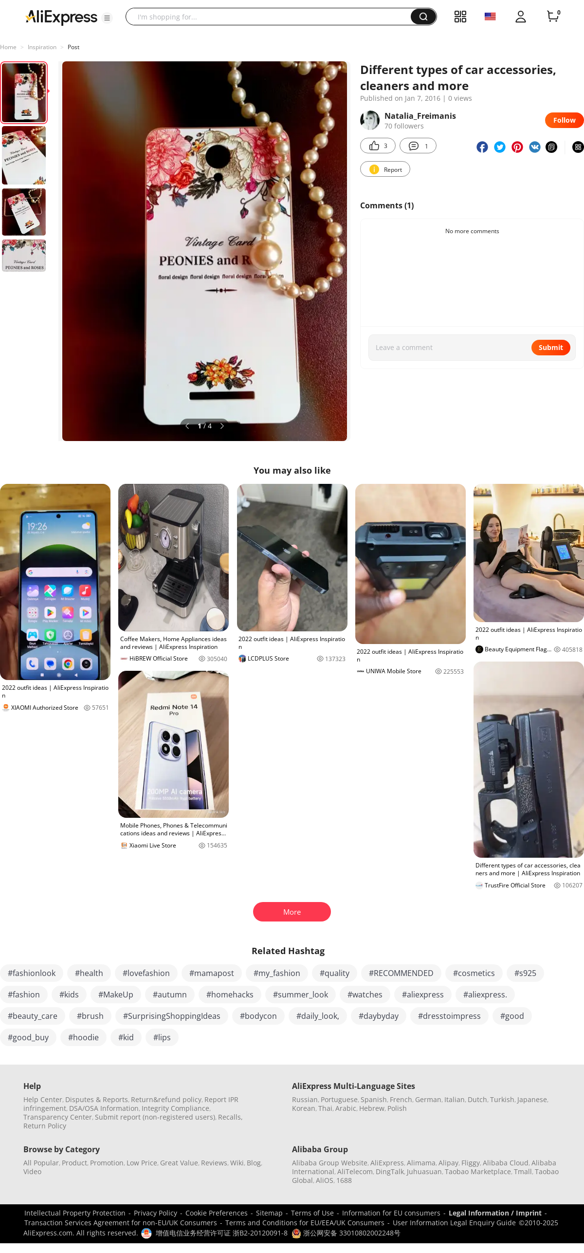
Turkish (502, 1099)
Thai (325, 1108)
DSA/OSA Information (104, 1108)
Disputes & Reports (96, 1099)
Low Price (142, 1162)
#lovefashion (146, 973)
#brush (90, 1016)
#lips (162, 1037)
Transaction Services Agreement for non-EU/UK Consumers (120, 1222)
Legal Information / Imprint (495, 1212)
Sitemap (269, 1212)
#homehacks (230, 994)
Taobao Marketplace (478, 1171)
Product (74, 1162)
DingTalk (390, 1171)
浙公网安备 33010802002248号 (346, 1232)
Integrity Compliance (175, 1108)
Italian (454, 1099)
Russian (305, 1099)
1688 (344, 1180)
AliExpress (387, 1162)
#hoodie (83, 1037)
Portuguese (339, 1099)
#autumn (170, 994)
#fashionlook (31, 973)
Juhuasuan (424, 1171)
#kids (69, 994)
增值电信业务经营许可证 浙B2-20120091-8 (222, 1232)
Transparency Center (57, 1117)
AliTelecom (355, 1171)
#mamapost (211, 973)
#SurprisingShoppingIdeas (171, 1016)
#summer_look (300, 994)
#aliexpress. (485, 994)
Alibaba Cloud (506, 1162)
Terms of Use (312, 1212)
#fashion (24, 994)
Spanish (374, 1099)
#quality (334, 973)
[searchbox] (272, 16)
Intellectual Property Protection (75, 1212)
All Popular (41, 1162)
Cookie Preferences (216, 1212)
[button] (107, 18)
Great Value (179, 1162)
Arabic (345, 1108)
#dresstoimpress (449, 1016)
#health (89, 973)
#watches (365, 994)
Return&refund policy (166, 1099)
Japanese (532, 1099)
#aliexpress (423, 994)
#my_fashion (277, 973)
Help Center (42, 1099)
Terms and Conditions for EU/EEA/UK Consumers (304, 1222)
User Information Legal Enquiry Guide (454, 1222)
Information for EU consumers (391, 1212)
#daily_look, (317, 1016)
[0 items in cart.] (553, 16)
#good (512, 1016)
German (428, 1099)
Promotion (107, 1162)
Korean (303, 1108)
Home (8, 47)
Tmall (523, 1171)
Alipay (448, 1162)
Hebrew (371, 1108)
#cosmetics (474, 973)
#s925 (525, 973)
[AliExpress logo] (61, 17)
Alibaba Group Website (329, 1162)
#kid (126, 1037)
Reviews (214, 1162)
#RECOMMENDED (401, 973)
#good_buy (28, 1037)
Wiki (237, 1162)
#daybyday (379, 1016)
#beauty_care (32, 1016)
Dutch (477, 1099)
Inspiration (42, 47)
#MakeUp (115, 994)
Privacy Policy (155, 1212)
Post (73, 47)
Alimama (421, 1162)
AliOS (324, 1180)
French (401, 1099)
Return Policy (44, 1125)
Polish (397, 1108)
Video (32, 1171)
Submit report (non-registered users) (155, 1117)
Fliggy (470, 1162)
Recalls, (230, 1117)
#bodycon (258, 1016)
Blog (254, 1162)
